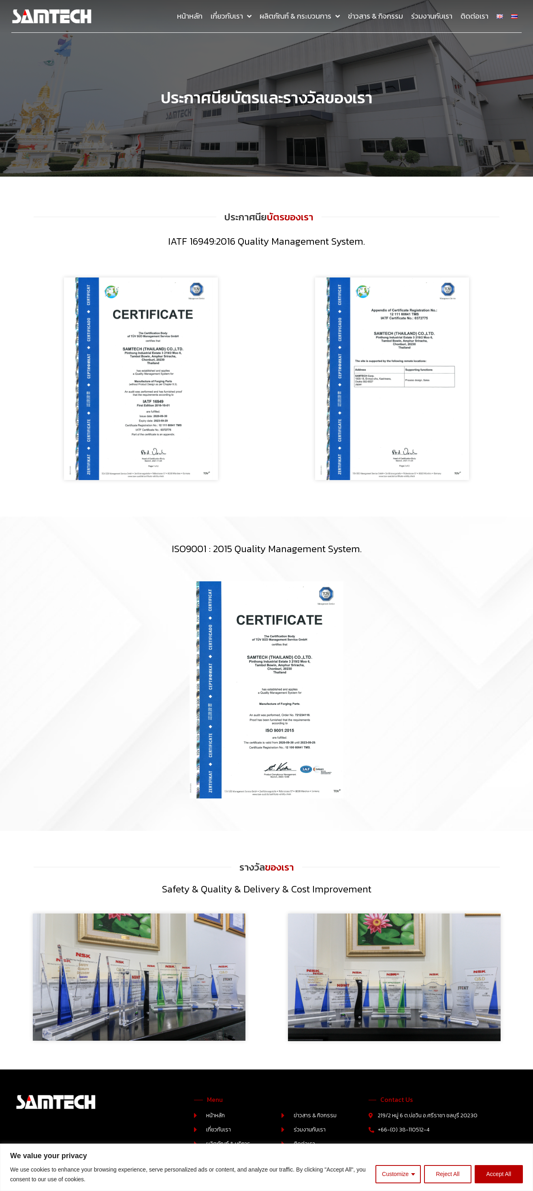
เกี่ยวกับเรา (231, 16)
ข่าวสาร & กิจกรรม (375, 16)
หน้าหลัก (190, 16)
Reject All (447, 1174)
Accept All (498, 1174)
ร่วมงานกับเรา (431, 16)
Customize (395, 1174)
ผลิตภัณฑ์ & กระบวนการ (300, 16)
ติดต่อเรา (474, 16)
